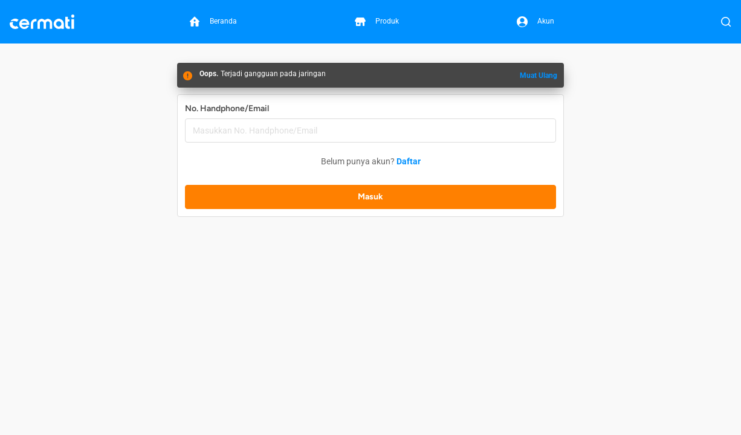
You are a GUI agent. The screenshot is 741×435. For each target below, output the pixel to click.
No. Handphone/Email (227, 108)
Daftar (408, 161)
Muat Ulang (538, 75)
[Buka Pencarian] (725, 21)
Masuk (370, 197)
